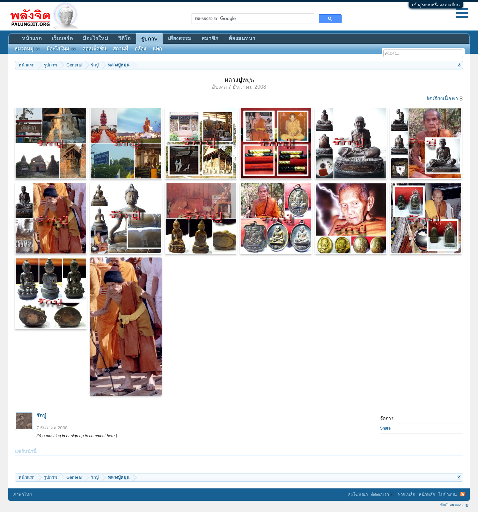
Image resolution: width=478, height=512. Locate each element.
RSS (462, 494)
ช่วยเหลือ (406, 494)
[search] (252, 19)
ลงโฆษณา (358, 494)
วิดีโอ (124, 38)
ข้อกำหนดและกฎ (454, 505)
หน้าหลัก (427, 494)
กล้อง (140, 48)
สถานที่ (120, 48)
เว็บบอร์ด (62, 38)
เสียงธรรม (180, 38)
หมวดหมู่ (27, 48)
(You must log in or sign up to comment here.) (77, 436)
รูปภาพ (149, 39)
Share (385, 428)
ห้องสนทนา (241, 38)
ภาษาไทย (22, 494)
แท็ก (157, 48)
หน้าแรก (32, 38)
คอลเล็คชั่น (94, 48)
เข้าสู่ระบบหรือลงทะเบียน (436, 4)
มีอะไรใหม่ (95, 38)
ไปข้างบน (447, 494)
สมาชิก (209, 38)
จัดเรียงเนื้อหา (444, 98)
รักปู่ (41, 415)
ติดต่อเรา (382, 494)
